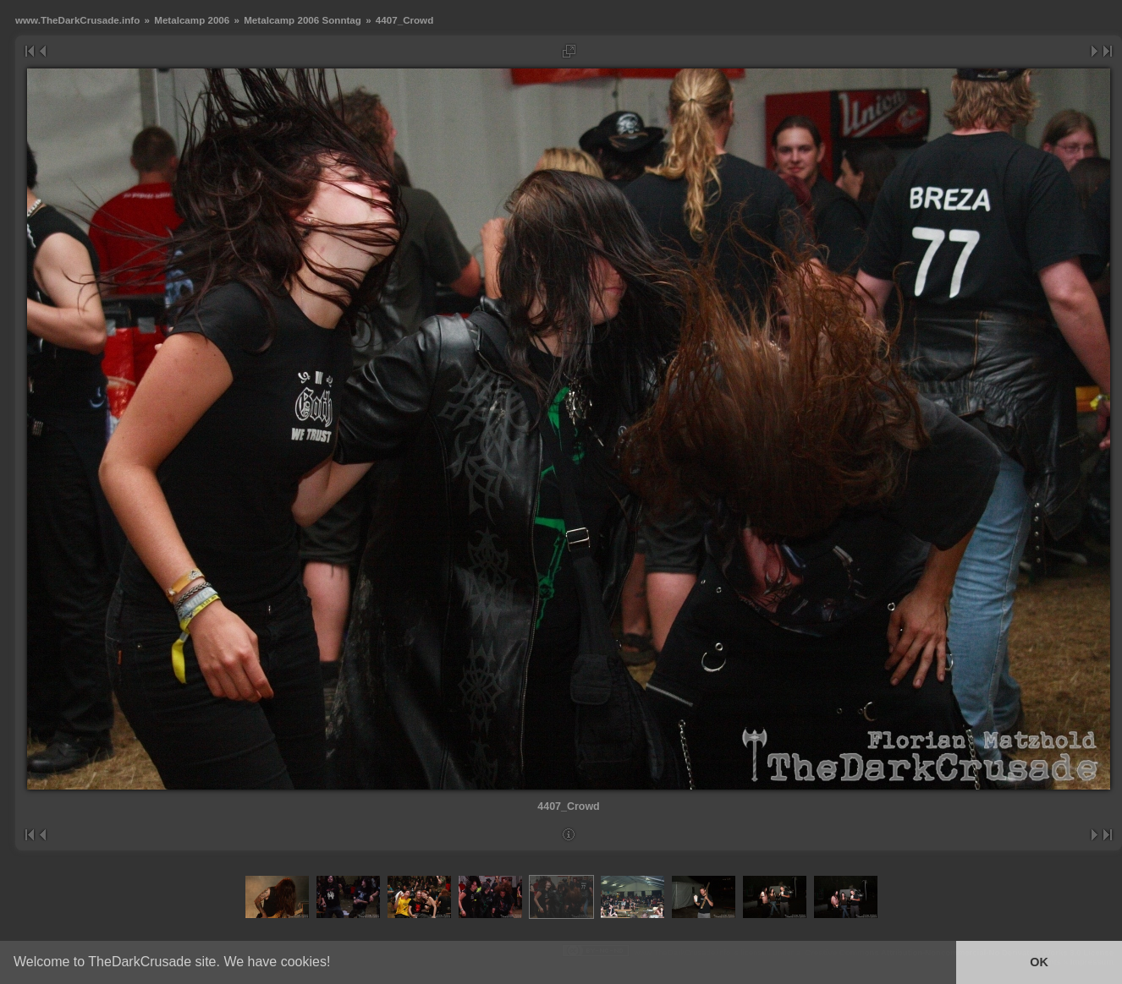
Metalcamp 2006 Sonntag (302, 19)
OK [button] (1039, 962)
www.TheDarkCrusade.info (77, 19)
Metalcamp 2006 (191, 19)
